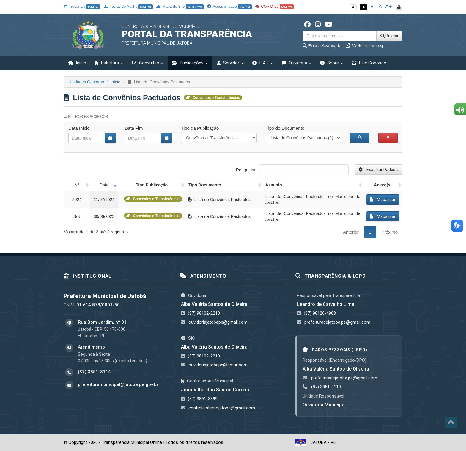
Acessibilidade (229, 6)
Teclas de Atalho (128, 6)
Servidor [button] (230, 63)
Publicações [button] (190, 63)
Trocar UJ (82, 6)
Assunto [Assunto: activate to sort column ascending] (273, 185)
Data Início (79, 128)
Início (77, 63)
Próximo (389, 232)
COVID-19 (274, 6)
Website (364, 45)
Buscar (389, 36)
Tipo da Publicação (200, 128)
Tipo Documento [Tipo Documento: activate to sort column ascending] (204, 185)
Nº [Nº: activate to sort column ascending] (77, 185)
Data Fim (134, 128)
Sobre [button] (331, 63)
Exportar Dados (378, 169)
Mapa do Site (180, 6)
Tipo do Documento (285, 128)
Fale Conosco (369, 63)
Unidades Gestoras (86, 82)
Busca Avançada (322, 45)
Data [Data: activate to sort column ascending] (104, 185)
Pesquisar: (292, 169)
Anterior (351, 232)
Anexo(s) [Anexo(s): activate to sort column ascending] (383, 185)
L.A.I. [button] (262, 63)
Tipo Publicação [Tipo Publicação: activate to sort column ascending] (152, 185)
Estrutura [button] (109, 63)
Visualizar (383, 199)
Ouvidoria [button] (296, 63)
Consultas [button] (147, 63)
